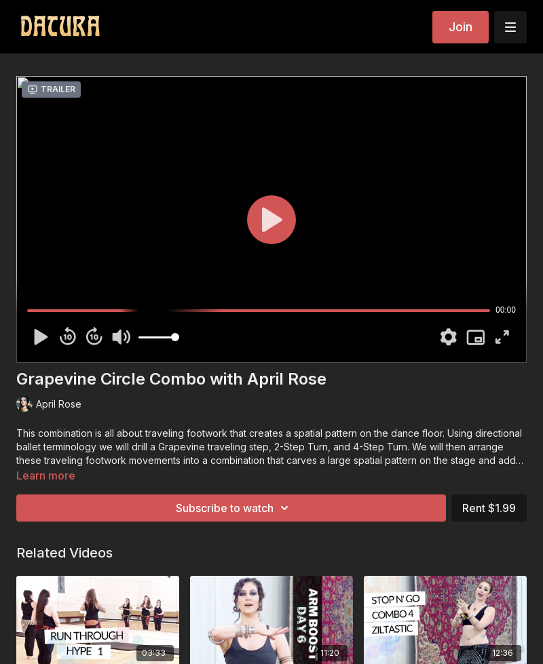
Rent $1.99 (489, 508)
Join (460, 27)
